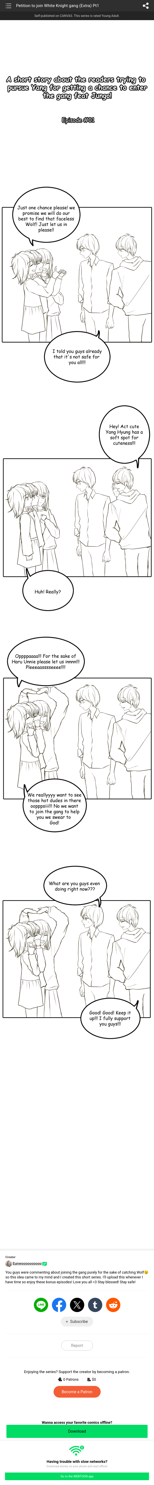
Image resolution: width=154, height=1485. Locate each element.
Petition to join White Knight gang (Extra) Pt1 (57, 5)
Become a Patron (77, 1391)
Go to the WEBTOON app (77, 1476)
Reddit (113, 1305)
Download (77, 1431)
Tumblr (95, 1305)
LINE (41, 1305)
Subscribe (79, 1321)
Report (77, 1345)
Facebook (59, 1305)
